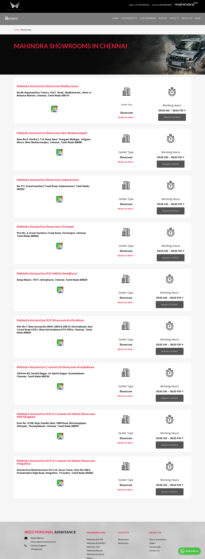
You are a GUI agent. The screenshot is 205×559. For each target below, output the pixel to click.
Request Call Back (172, 117)
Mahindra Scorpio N (95, 554)
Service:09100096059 (162, 5)
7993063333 (36, 549)
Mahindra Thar (93, 547)
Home (16, 29)
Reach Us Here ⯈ (126, 117)
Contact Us (154, 550)
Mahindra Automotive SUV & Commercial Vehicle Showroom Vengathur (56, 462)
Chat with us (189, 551)
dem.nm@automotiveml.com (43, 541)
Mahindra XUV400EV (96, 543)
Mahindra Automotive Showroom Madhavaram (47, 86)
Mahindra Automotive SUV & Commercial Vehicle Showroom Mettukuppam (56, 415)
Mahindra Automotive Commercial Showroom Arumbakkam (55, 367)
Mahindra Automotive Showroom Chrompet (45, 226)
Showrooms (123, 539)
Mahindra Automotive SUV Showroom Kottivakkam (50, 320)
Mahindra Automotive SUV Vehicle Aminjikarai (47, 273)
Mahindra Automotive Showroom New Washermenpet (52, 133)
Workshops (123, 543)
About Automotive (157, 539)
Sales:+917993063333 (139, 5)
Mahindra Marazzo (95, 550)
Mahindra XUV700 (95, 539)
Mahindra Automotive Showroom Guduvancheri (48, 179)
